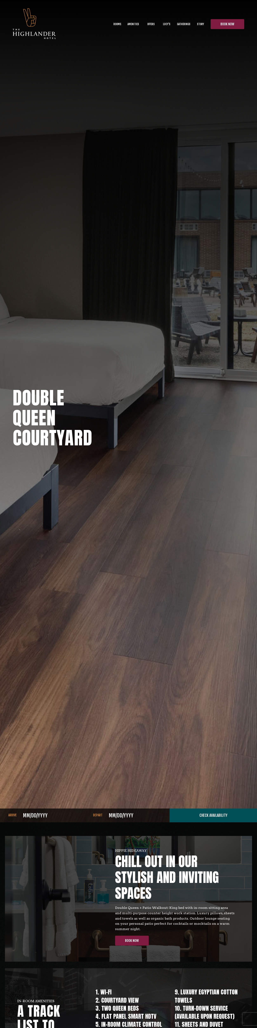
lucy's (166, 24)
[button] (133, 24)
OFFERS (151, 24)
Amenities (133, 24)
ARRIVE (12, 815)
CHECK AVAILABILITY (213, 815)
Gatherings (183, 24)
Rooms (117, 24)
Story (200, 24)
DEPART (98, 815)
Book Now (132, 941)
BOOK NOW (227, 24)
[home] (34, 24)
